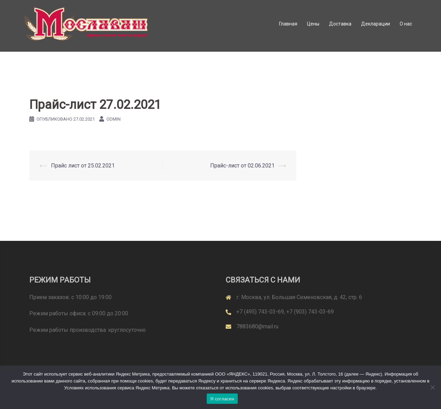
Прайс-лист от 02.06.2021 (242, 165)
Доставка (340, 24)
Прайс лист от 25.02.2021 (83, 165)
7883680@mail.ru (257, 326)
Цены (313, 24)
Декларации (375, 24)
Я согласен (222, 398)
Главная (288, 24)
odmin (113, 119)
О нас (406, 24)
